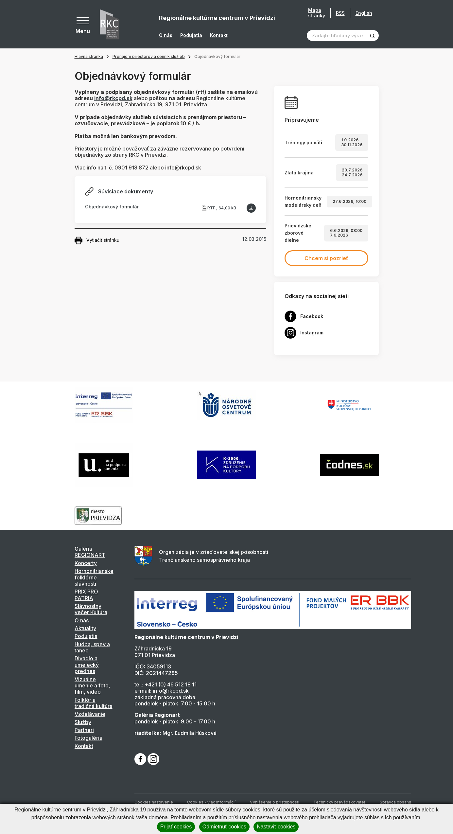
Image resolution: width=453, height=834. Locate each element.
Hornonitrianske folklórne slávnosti (94, 577)
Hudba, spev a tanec (92, 647)
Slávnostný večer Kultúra (91, 609)
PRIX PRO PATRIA (86, 594)
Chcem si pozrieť (326, 258)
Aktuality (85, 628)
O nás (165, 35)
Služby (83, 722)
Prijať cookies (176, 826)
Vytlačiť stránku (97, 240)
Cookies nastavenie (153, 802)
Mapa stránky (316, 13)
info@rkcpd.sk (113, 98)
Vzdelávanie (90, 714)
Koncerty (86, 563)
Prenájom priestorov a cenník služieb (149, 56)
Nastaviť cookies (276, 826)
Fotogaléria (88, 738)
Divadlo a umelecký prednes (87, 664)
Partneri (84, 730)
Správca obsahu (395, 802)
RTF (211, 207)
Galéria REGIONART (90, 551)
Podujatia (191, 35)
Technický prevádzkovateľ (339, 802)
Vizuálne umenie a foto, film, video (92, 685)
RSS (340, 13)
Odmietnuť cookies (224, 826)
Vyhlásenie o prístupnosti (274, 802)
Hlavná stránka (89, 56)
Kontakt (219, 35)
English (364, 13)
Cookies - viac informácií (211, 802)
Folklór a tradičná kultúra (94, 703)
